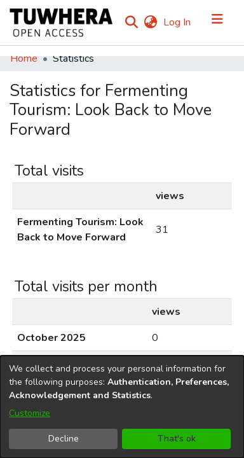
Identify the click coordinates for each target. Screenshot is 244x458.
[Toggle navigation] (217, 24)
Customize (29, 413)
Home (23, 62)
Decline (63, 439)
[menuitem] (180, 24)
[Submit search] (161, 24)
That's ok (177, 439)
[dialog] (122, 407)
